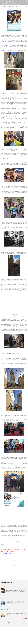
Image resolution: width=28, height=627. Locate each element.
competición (9, 549)
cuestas (14, 549)
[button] (26, 6)
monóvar (2, 551)
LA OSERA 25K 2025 (5, 597)
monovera (7, 551)
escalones (23, 549)
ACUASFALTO (9, 1)
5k (1, 549)
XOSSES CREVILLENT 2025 (7, 584)
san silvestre (13, 551)
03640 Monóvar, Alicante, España (10, 553)
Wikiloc (16, 314)
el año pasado (8, 45)
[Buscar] (26, 2)
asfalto (4, 549)
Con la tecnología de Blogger (14, 622)
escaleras (18, 549)
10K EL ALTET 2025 (4, 609)
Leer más (25, 593)
